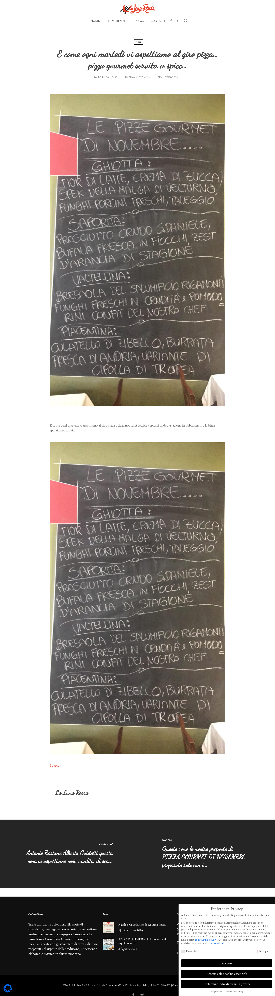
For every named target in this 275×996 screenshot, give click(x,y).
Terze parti (262, 951)
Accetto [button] (227, 963)
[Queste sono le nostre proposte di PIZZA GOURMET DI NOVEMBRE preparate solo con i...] (206, 854)
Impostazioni (216, 943)
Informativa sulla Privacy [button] (233, 991)
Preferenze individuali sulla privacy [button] (226, 984)
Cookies (176, 985)
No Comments (167, 77)
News (138, 42)
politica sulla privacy (205, 939)
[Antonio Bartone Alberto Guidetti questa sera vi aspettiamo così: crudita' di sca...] (69, 854)
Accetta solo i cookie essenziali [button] (227, 974)
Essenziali (189, 951)
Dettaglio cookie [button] (216, 991)
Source (54, 765)
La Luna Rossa (107, 77)
